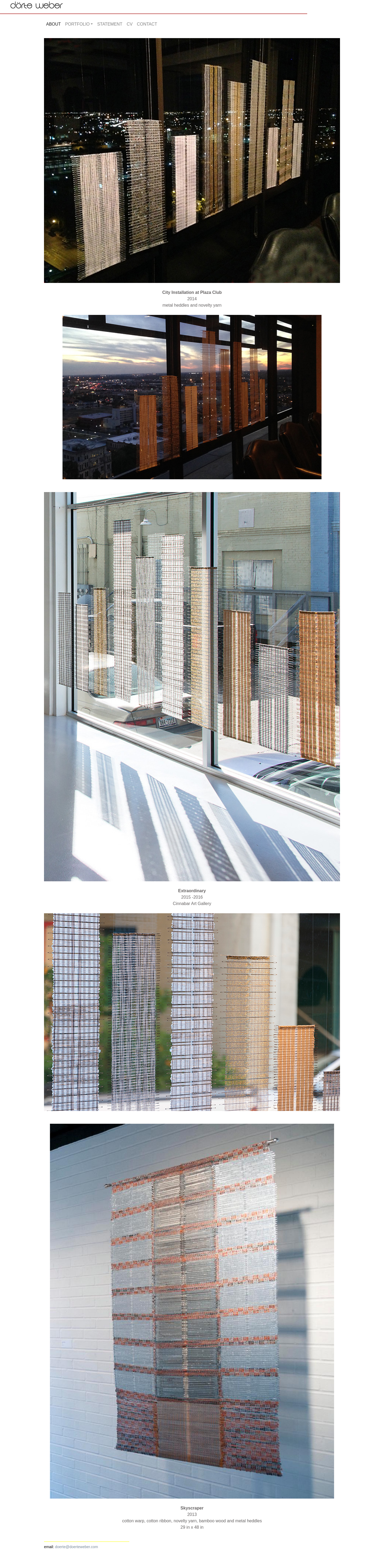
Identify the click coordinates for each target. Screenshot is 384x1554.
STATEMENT (109, 24)
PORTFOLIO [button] (77, 24)
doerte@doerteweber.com (76, 1547)
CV (130, 24)
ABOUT (53, 24)
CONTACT (147, 24)
